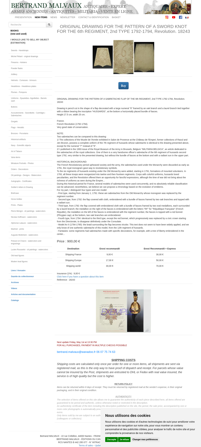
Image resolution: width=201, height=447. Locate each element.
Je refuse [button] (124, 439)
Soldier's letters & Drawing (22, 187)
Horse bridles (16, 199)
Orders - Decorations (19, 169)
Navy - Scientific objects (21, 145)
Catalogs (15, 300)
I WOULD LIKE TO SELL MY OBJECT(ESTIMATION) (30, 41)
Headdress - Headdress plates (23, 86)
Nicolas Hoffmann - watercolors (24, 217)
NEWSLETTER (67, 17)
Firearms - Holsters (19, 62)
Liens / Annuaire (18, 270)
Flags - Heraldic (17, 127)
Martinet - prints (17, 229)
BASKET (116, 17)
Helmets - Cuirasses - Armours (23, 80)
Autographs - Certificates (21, 181)
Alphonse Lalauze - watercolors (24, 223)
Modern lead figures (19, 261)
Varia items (15, 157)
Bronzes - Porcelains (19, 133)
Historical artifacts (18, 139)
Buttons (14, 107)
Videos (14, 288)
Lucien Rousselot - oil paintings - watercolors (29, 249)
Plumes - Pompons (19, 92)
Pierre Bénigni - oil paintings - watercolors (28, 211)
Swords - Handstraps (19, 50)
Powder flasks (17, 68)
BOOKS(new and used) (19, 32)
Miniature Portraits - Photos (22, 163)
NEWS (53, 17)
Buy (123, 85)
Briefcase (15, 193)
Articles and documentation (23, 294)
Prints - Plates (17, 205)
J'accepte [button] (111, 439)
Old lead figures (17, 255)
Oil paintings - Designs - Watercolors (26, 175)
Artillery (14, 74)
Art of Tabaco (16, 151)
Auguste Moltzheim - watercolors (24, 235)
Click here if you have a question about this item (80, 276)
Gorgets (14, 121)
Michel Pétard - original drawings (24, 56)
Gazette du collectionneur (22, 276)
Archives (15, 282)
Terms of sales (86, 445)
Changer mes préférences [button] (145, 439)
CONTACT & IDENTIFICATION (93, 17)
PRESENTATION (23, 17)
